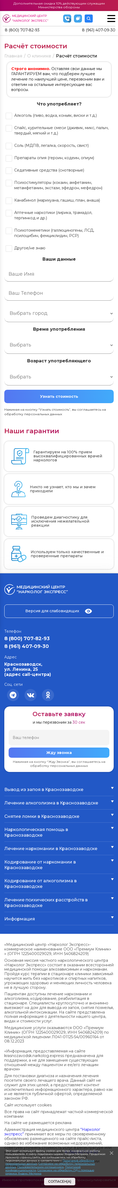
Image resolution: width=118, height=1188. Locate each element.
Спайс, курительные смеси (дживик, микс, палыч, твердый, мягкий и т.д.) (61, 131)
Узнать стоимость (59, 397)
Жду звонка (59, 753)
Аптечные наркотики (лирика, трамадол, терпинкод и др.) (53, 216)
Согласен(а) (59, 1181)
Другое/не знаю (29, 248)
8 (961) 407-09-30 (96, 30)
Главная (13, 56)
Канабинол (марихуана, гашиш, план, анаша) (57, 200)
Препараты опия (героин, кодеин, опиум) (54, 158)
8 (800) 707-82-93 (24, 30)
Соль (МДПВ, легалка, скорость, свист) (51, 146)
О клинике (39, 56)
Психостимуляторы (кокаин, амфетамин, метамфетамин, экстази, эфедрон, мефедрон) (58, 186)
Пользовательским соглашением (40, 1167)
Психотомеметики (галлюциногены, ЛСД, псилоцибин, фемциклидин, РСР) (54, 233)
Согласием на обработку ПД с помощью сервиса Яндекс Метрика (49, 1171)
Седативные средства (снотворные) (49, 170)
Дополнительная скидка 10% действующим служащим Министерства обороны (59, 5)
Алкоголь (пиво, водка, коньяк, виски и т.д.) (55, 116)
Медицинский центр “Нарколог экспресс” (26, 18)
